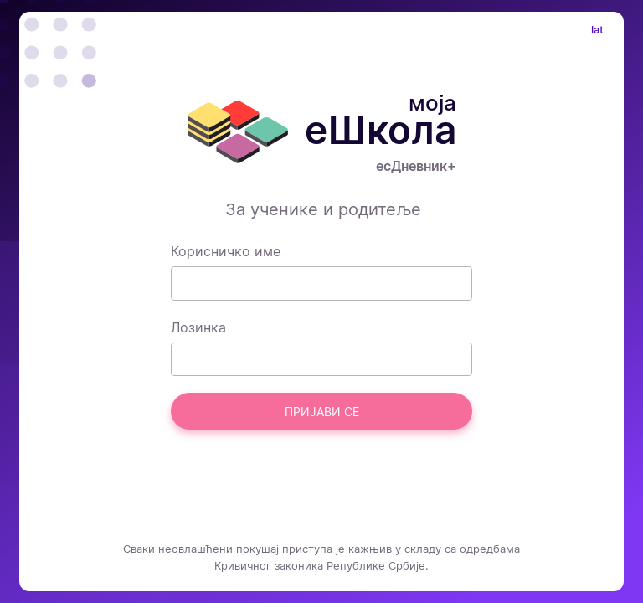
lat (597, 29)
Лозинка (198, 327)
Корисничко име (225, 251)
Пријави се (322, 412)
